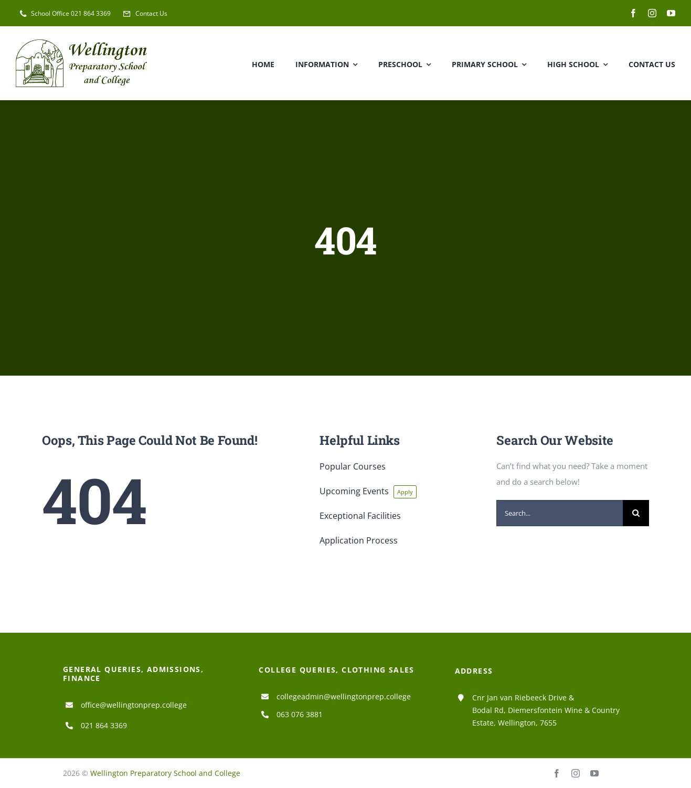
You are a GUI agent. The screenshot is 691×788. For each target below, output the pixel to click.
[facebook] (633, 13)
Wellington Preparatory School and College (165, 773)
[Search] (636, 513)
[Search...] (559, 513)
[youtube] (671, 13)
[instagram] (652, 13)
